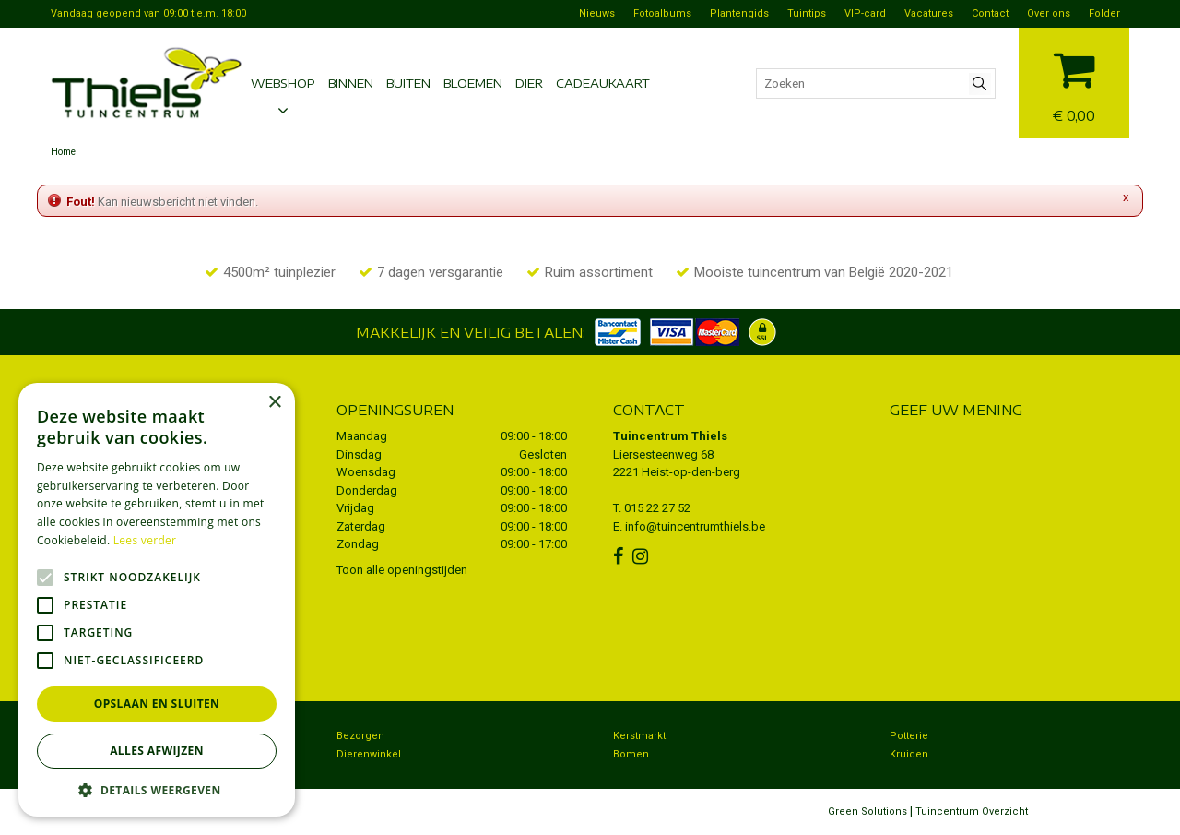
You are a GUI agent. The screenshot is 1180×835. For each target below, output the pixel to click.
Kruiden (909, 754)
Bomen (631, 754)
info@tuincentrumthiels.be (695, 526)
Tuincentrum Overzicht (971, 811)
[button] (157, 789)
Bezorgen (360, 736)
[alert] (156, 600)
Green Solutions (867, 811)
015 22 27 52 (657, 508)
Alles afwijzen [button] (157, 750)
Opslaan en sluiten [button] (157, 703)
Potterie (909, 736)
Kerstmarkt (639, 736)
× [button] (274, 403)
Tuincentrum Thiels (670, 436)
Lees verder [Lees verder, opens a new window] (145, 540)
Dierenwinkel (368, 754)
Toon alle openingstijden (401, 570)
